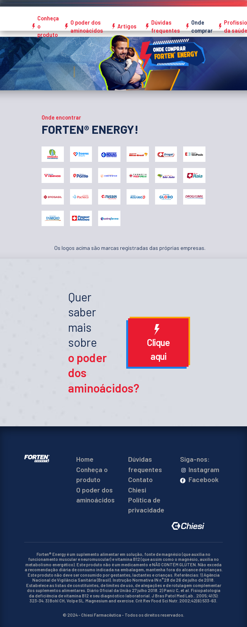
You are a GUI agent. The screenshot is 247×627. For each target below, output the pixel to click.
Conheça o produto (48, 26)
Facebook (199, 479)
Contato (140, 479)
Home (84, 459)
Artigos (127, 26)
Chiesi (137, 490)
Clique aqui (158, 343)
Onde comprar (202, 26)
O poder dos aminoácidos (86, 26)
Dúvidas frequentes (165, 26)
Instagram (199, 469)
